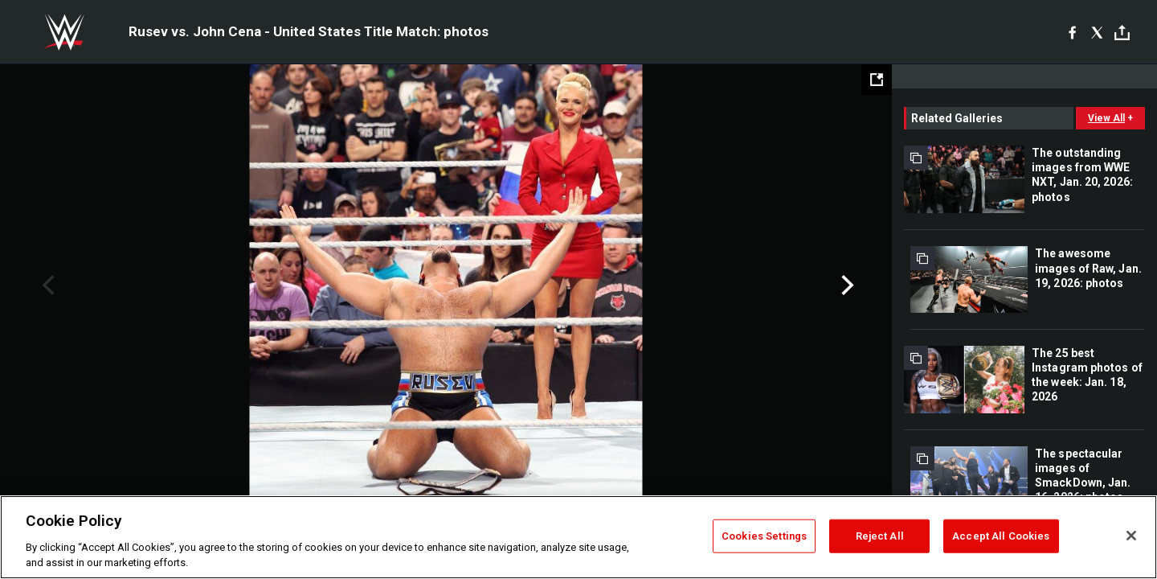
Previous (46, 285)
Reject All (880, 536)
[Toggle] (1122, 32)
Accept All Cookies (1000, 536)
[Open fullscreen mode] (876, 79)
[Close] (1131, 535)
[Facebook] (1072, 32)
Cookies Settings (764, 536)
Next (846, 285)
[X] (1097, 32)
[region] (578, 537)
